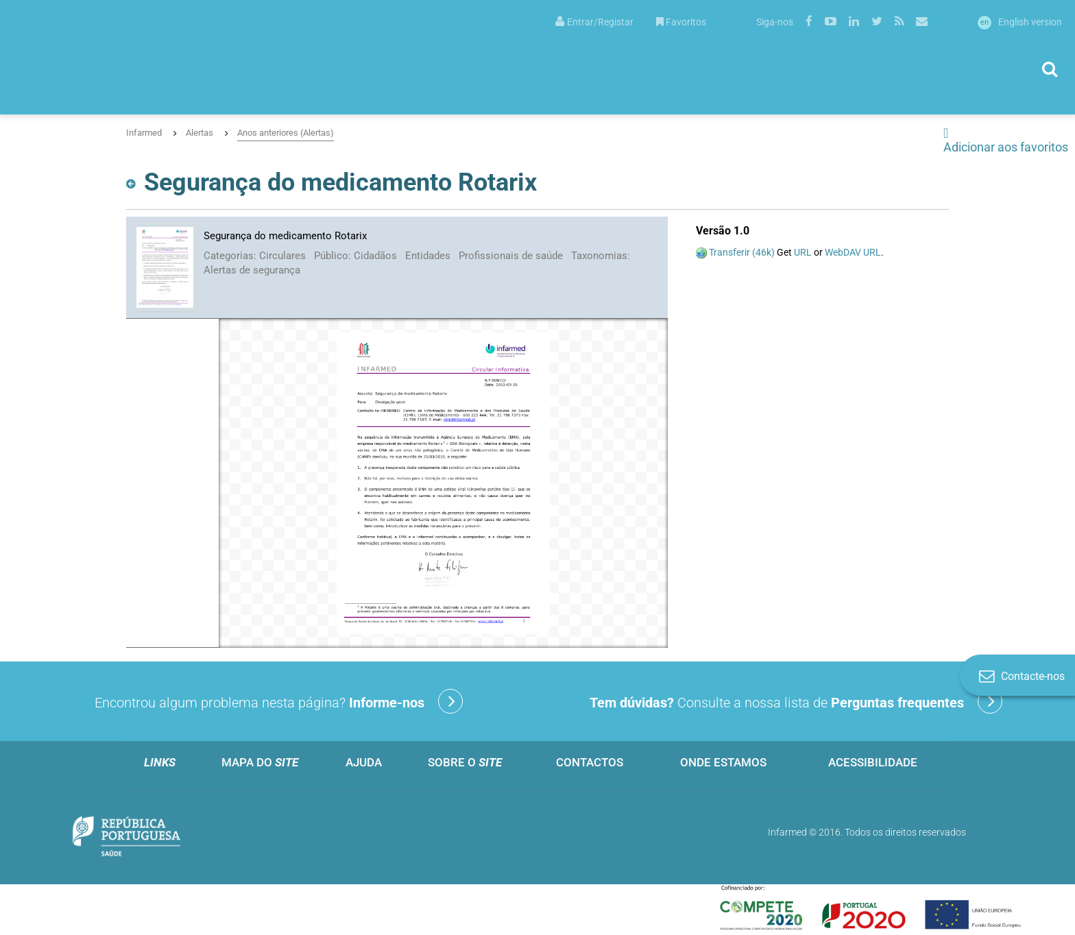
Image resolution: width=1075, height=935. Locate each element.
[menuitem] (594, 21)
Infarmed (144, 132)
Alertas (199, 132)
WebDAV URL (853, 252)
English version (1020, 21)
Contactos (589, 762)
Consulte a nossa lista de (796, 701)
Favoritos (681, 21)
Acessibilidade (872, 762)
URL (803, 252)
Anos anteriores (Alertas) (285, 132)
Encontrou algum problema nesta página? (279, 701)
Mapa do (259, 762)
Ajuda (364, 762)
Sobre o (465, 762)
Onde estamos (723, 762)
